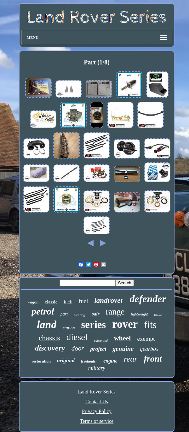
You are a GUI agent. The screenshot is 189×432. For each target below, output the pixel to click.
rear (131, 358)
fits (150, 324)
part (64, 314)
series (93, 324)
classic (51, 301)
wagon (32, 302)
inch (68, 301)
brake (158, 315)
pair (96, 313)
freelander (89, 361)
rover (125, 324)
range (115, 311)
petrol (43, 311)
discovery (50, 348)
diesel (77, 337)
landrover (108, 300)
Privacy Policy (97, 411)
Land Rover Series (96, 391)
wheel (122, 338)
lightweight (139, 314)
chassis (49, 338)
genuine (123, 348)
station (69, 328)
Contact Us (96, 401)
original (66, 360)
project (98, 349)
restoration (41, 361)
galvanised (100, 340)
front (153, 358)
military (96, 368)
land (46, 324)
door (78, 348)
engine (110, 360)
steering (79, 315)
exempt (146, 338)
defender (147, 298)
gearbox (149, 349)
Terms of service (96, 421)
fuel (83, 301)
